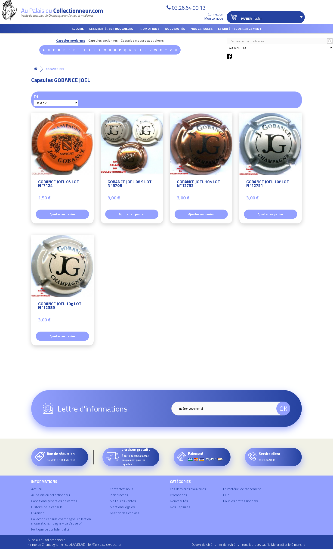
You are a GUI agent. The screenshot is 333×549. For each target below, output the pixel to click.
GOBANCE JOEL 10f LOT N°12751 (267, 184)
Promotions (149, 28)
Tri (36, 96)
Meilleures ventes (123, 501)
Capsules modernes (70, 40)
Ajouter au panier (62, 214)
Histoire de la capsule (47, 507)
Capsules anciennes (103, 40)
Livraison (37, 513)
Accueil (78, 28)
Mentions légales (122, 507)
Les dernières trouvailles (111, 28)
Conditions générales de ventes (54, 501)
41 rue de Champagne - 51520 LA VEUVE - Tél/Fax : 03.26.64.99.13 (74, 544)
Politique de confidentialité (50, 529)
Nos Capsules (202, 28)
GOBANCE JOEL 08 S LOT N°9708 (130, 184)
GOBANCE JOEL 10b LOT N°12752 (198, 184)
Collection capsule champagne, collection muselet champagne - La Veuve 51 (61, 521)
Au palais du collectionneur (50, 495)
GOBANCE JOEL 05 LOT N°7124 (58, 184)
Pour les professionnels (240, 501)
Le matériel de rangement (240, 28)
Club (226, 495)
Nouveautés (175, 28)
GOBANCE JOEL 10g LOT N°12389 (59, 306)
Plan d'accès (119, 495)
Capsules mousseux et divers (142, 40)
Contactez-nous (121, 489)
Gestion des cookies (124, 513)
